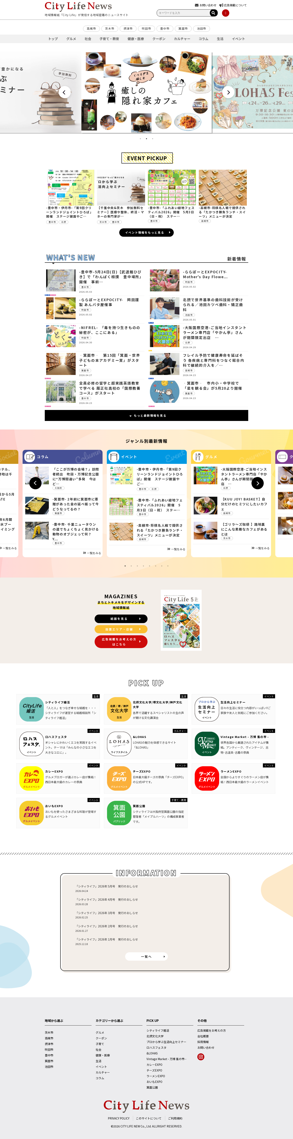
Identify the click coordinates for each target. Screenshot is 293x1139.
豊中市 (164, 28)
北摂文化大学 (155, 1036)
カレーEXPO (54, 771)
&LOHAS (139, 737)
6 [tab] (156, 566)
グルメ (71, 38)
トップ (53, 38)
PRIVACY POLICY (118, 1118)
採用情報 (203, 1042)
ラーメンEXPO (231, 771)
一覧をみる (92, 553)
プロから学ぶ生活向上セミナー (166, 1042)
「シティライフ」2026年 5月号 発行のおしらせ (106, 886)
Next (228, 92)
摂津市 (128, 28)
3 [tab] (153, 139)
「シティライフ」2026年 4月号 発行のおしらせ (106, 899)
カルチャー (182, 38)
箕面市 (183, 28)
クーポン (158, 38)
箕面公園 (139, 806)
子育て (100, 1044)
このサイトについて (149, 1118)
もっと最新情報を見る (147, 415)
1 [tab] (140, 139)
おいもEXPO (54, 806)
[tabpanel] (146, 92)
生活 (220, 38)
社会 (88, 38)
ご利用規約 (175, 1118)
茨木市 (109, 28)
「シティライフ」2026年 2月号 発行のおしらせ (106, 926)
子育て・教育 (109, 38)
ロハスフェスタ (56, 737)
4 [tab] (143, 566)
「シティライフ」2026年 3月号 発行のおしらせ (106, 913)
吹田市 (146, 28)
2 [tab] (146, 139)
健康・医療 (136, 38)
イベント (238, 38)
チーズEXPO (142, 771)
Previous (65, 92)
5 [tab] (150, 566)
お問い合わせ (205, 1047)
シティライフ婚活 (57, 702)
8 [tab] (168, 566)
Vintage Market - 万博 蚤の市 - (245, 737)
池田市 (201, 28)
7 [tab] (162, 566)
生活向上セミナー (233, 702)
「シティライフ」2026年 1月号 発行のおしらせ (106, 939)
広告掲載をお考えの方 (211, 1030)
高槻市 (91, 28)
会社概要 (203, 1036)
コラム (203, 38)
